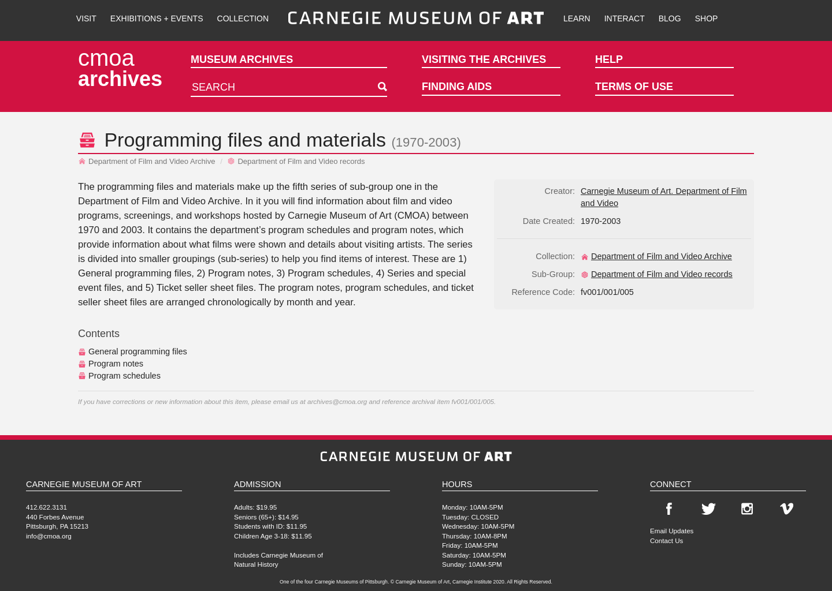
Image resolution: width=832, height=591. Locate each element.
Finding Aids (457, 86)
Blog (670, 18)
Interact (624, 18)
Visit (86, 18)
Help (609, 59)
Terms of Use (634, 86)
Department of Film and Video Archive (147, 161)
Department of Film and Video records (296, 161)
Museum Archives (242, 59)
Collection (243, 18)
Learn (576, 18)
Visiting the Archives (484, 59)
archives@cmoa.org (337, 401)
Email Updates (671, 530)
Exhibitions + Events (156, 18)
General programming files (132, 351)
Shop (706, 18)
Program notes (110, 363)
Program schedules (119, 375)
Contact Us (666, 540)
